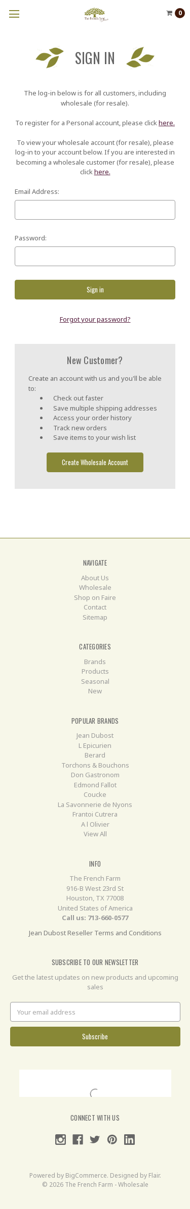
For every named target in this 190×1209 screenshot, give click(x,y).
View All (95, 833)
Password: (31, 237)
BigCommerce (86, 1175)
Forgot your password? (95, 319)
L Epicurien (95, 745)
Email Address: (37, 191)
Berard (95, 755)
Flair (154, 1175)
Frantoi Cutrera (95, 814)
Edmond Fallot (95, 784)
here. (167, 122)
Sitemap (95, 617)
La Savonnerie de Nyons (95, 804)
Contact (95, 607)
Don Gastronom (95, 774)
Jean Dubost (95, 735)
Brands (95, 661)
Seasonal (95, 681)
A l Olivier (95, 824)
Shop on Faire (95, 597)
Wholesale (95, 587)
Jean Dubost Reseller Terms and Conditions (95, 932)
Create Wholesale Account (95, 462)
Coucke (95, 794)
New (95, 690)
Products (95, 671)
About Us (95, 577)
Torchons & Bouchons (95, 765)
